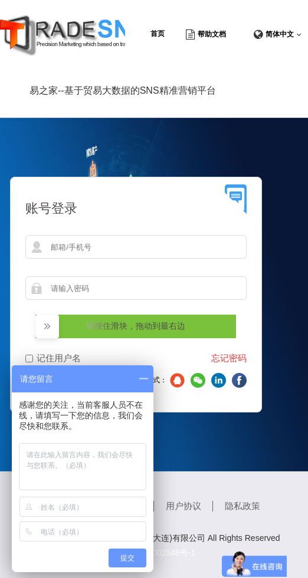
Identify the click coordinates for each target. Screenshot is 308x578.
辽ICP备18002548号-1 (154, 552)
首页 (157, 33)
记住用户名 (59, 358)
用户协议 (183, 506)
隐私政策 (242, 506)
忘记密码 (229, 358)
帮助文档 (212, 34)
